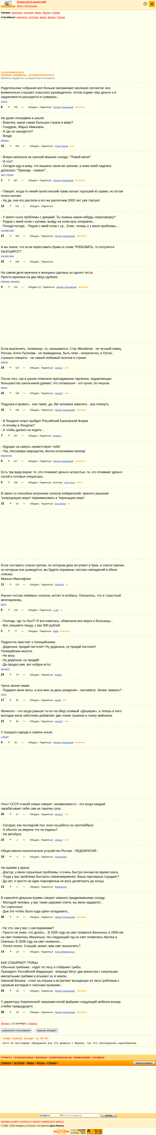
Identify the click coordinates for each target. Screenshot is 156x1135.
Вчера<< (6, 1023)
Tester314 (59, 584)
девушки (5, 281)
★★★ (80, 482)
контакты (24, 1121)
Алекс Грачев (61, 146)
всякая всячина (82, 1057)
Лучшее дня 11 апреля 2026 (31, 2)
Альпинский (61, 857)
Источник (57, 482)
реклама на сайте (10, 1121)
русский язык (7, 230)
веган (3, 604)
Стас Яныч (69, 482)
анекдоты (17, 12)
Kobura (58, 675)
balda (55, 631)
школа (4, 101)
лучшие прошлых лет (60, 1057)
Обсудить (33, 107)
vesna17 (59, 368)
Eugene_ (57, 436)
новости (59, 1121)
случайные (98, 1057)
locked (58, 700)
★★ (72, 146)
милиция (5, 669)
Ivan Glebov (60, 504)
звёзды (4, 362)
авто (3, 175)
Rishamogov (61, 887)
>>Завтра (31, 1023)
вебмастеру (48, 1121)
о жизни (5, 737)
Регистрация (31, 6)
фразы (46, 12)
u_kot (55, 610)
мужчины (15, 281)
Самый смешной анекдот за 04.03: (26, 1038)
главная (6, 1063)
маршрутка (6, 455)
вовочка (5, 140)
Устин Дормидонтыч (65, 952)
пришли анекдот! (144, 1063)
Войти (20, 6)
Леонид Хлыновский (63, 107)
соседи (10, 175)
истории (28, 12)
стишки (56, 12)
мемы (38, 12)
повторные (41, 1057)
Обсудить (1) (34, 287)
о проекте (36, 1121)
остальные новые (23, 1057)
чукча (3, 694)
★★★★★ (80, 107)
